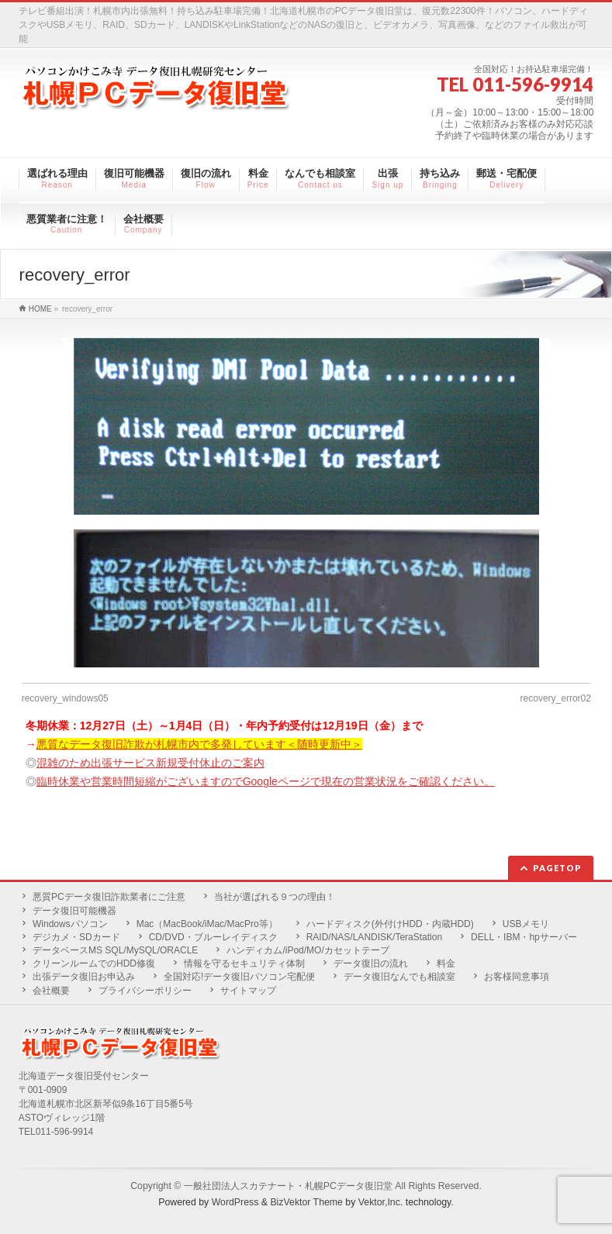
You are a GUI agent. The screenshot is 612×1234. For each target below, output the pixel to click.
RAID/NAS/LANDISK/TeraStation (374, 937)
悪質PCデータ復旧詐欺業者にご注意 (109, 896)
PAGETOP (557, 868)
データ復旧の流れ (371, 963)
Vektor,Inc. (380, 1202)
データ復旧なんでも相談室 (399, 976)
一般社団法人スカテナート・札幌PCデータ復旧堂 (288, 1186)
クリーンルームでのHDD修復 (94, 963)
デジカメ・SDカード (76, 937)
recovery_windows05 (65, 698)
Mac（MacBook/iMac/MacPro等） (207, 924)
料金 (446, 963)
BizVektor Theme (306, 1202)
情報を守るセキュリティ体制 (244, 963)
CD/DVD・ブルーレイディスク (213, 937)
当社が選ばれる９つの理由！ (274, 896)
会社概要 (51, 990)
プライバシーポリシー (145, 990)
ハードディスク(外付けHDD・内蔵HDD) (390, 924)
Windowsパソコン (70, 924)
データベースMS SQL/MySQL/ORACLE (115, 950)
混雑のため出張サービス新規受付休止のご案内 (150, 763)
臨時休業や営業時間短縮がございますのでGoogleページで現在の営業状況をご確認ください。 (265, 781)
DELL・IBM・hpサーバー (524, 937)
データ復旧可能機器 (74, 910)
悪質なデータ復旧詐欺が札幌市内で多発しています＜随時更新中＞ (199, 744)
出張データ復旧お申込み (84, 976)
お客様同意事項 (516, 976)
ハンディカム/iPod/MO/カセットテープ (307, 950)
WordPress (235, 1202)
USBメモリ (526, 924)
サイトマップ (248, 990)
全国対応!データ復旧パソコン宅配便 (239, 976)
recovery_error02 (555, 698)
